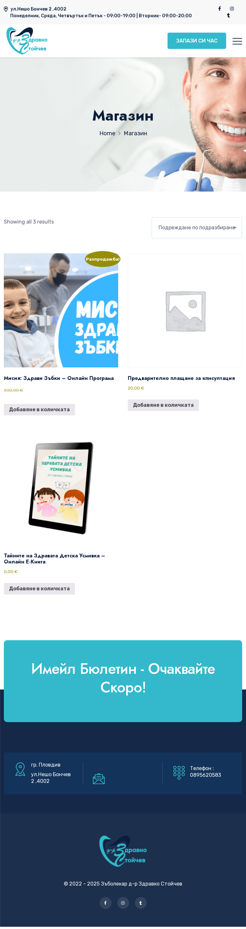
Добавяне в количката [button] (39, 412)
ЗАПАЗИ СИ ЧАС (196, 42)
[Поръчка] (197, 229)
